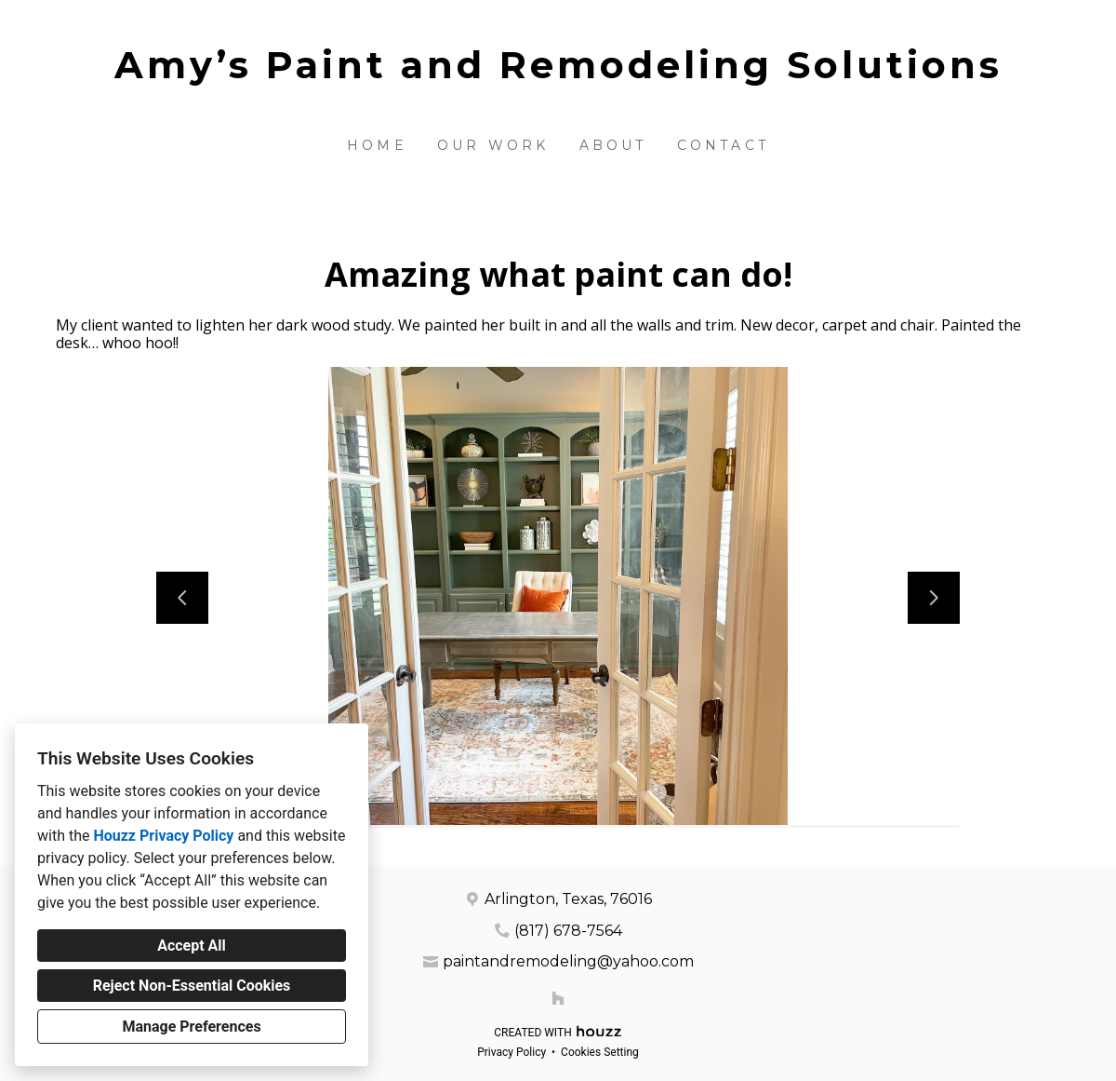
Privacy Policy (511, 1052)
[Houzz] (558, 998)
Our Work (493, 145)
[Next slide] (934, 598)
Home (377, 145)
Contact (723, 145)
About (613, 145)
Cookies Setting (600, 1052)
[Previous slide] (182, 598)
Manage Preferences (191, 1026)
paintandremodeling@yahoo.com (568, 961)
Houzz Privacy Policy (163, 836)
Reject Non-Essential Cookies (192, 985)
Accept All (191, 945)
